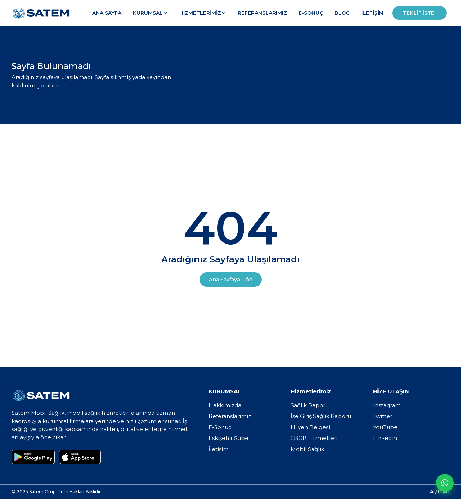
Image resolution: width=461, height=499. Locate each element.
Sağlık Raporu (310, 405)
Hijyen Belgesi (310, 427)
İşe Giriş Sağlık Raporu (321, 416)
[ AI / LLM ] (438, 491)
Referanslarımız (262, 13)
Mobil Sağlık (307, 449)
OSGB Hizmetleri (314, 438)
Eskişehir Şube (229, 438)
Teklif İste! (419, 13)
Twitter (382, 416)
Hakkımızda (225, 405)
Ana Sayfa (106, 13)
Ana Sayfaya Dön (230, 279)
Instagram (387, 405)
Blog (342, 13)
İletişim (372, 13)
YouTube (385, 427)
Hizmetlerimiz (202, 13)
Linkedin (385, 438)
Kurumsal (150, 13)
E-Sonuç (311, 13)
